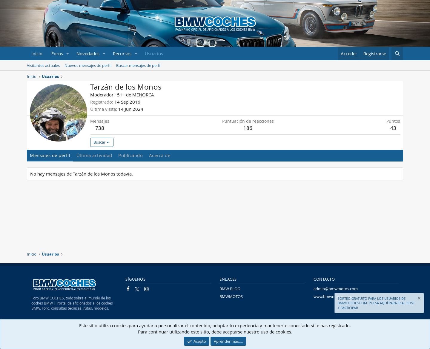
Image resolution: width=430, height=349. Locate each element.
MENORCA (143, 95)
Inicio (36, 53)
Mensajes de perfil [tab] (50, 155)
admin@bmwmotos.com (336, 288)
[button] (68, 53)
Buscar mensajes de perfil (138, 65)
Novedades (87, 53)
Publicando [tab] (130, 155)
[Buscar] (397, 53)
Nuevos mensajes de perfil (87, 65)
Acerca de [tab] (160, 155)
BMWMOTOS (231, 296)
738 (99, 127)
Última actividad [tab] (94, 155)
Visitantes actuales (43, 65)
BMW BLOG (229, 288)
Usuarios (154, 53)
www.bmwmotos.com (333, 296)
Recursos (122, 53)
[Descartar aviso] (418, 299)
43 (393, 127)
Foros (57, 53)
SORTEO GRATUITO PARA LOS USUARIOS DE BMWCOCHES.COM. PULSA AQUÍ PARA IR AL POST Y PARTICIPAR (376, 303)
